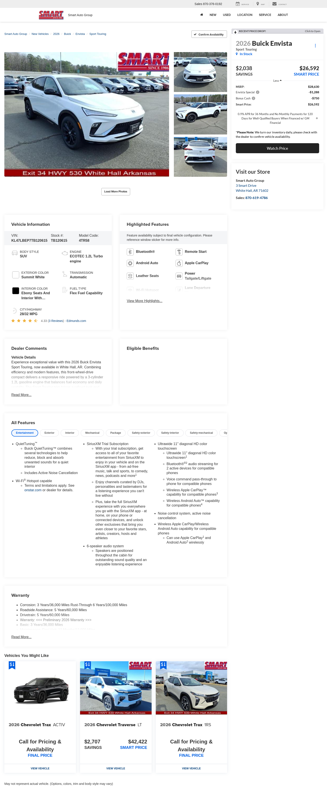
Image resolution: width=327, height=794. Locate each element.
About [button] (283, 15)
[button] (86, 114)
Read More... (21, 395)
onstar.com (32, 490)
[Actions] (315, 45)
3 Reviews (56, 321)
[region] (277, 113)
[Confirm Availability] (209, 34)
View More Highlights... (144, 301)
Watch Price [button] (277, 148)
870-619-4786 (256, 198)
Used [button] (227, 15)
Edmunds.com (76, 321)
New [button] (213, 15)
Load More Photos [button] (115, 191)
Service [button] (265, 15)
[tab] (24, 433)
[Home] (201, 15)
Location (244, 15)
